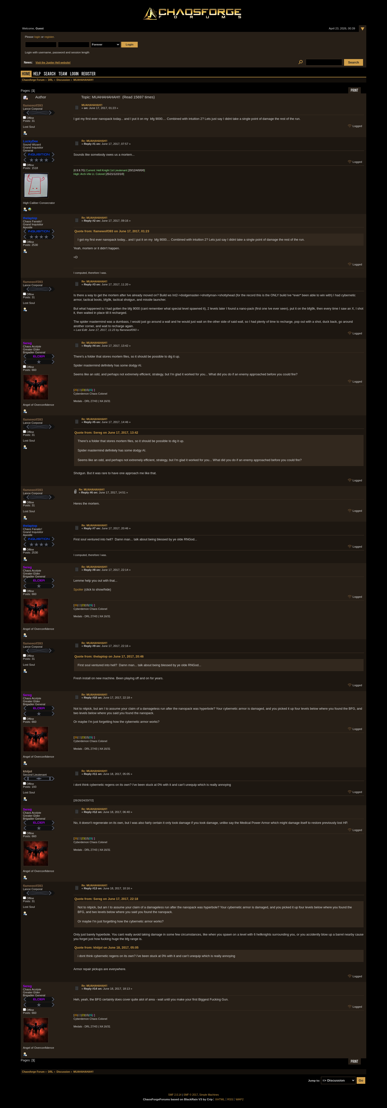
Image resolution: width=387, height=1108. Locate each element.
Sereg (27, 343)
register (49, 36)
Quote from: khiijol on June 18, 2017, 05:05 (107, 947)
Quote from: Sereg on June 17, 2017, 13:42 (106, 432)
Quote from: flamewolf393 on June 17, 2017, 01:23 (112, 231)
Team (62, 74)
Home (26, 74)
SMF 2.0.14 (175, 1094)
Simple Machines (209, 1094)
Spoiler (78, 589)
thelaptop (30, 218)
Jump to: (314, 1080)
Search (50, 74)
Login (74, 74)
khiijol (27, 771)
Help (37, 74)
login (37, 36)
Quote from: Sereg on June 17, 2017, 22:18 (106, 899)
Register (88, 74)
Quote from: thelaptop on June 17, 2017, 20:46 (109, 656)
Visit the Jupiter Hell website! (53, 62)
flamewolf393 (33, 105)
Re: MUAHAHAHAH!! (94, 140)
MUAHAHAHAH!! (91, 105)
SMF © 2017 (191, 1094)
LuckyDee (30, 141)
